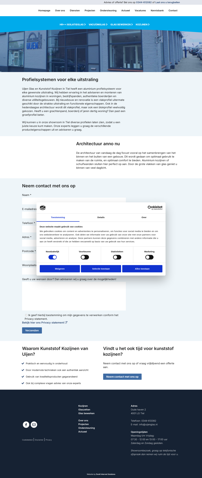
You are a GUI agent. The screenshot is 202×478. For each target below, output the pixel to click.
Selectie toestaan (101, 268)
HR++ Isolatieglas (73, 24)
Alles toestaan (142, 268)
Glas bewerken (122, 24)
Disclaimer (39, 440)
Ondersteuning (86, 427)
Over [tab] (144, 217)
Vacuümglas (98, 24)
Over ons (83, 420)
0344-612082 (144, 2)
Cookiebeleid (27, 440)
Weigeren (60, 268)
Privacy (49, 440)
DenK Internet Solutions (105, 474)
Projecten (83, 424)
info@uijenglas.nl (148, 424)
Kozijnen (143, 24)
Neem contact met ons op (122, 376)
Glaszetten (84, 409)
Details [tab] (101, 217)
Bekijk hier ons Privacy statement (44, 322)
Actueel (82, 431)
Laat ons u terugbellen (167, 2)
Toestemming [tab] (58, 217)
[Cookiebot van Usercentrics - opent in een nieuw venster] (149, 208)
